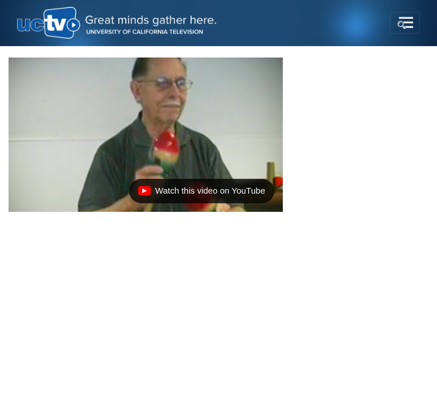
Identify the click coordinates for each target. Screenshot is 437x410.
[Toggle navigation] (405, 23)
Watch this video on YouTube (201, 194)
